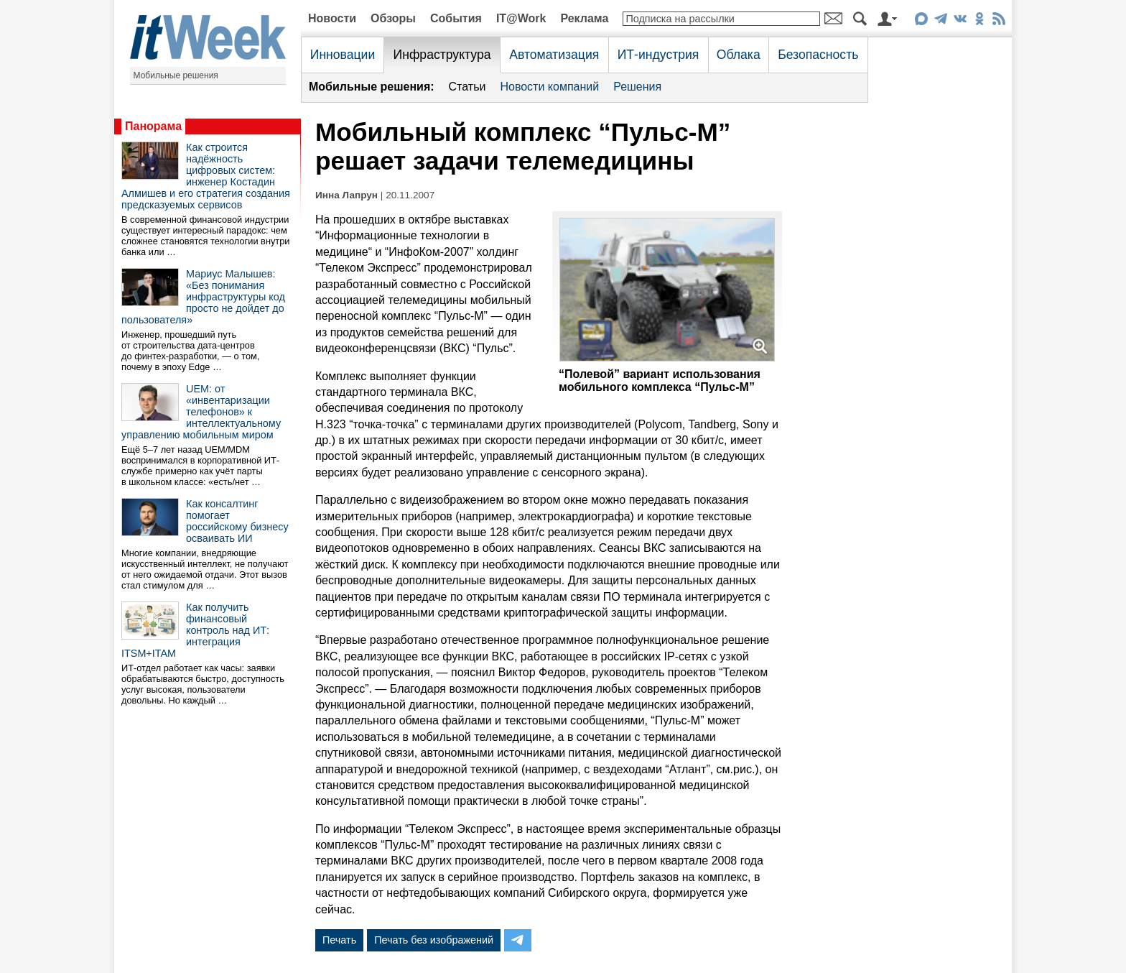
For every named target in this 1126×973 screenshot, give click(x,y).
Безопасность (818, 54)
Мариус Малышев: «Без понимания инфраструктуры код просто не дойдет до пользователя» (203, 297)
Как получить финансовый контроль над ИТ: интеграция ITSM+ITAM (195, 630)
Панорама (153, 126)
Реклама (584, 18)
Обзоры (393, 18)
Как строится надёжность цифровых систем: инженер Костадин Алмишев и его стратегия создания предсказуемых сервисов (205, 176)
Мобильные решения (176, 75)
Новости (332, 18)
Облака (738, 54)
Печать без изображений (433, 940)
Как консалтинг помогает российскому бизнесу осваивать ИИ (237, 521)
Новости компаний (549, 86)
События (456, 18)
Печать (339, 940)
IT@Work (521, 18)
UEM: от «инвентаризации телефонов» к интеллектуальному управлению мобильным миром (201, 412)
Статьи (467, 86)
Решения (637, 86)
